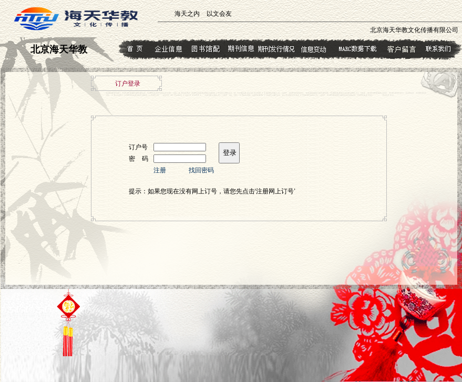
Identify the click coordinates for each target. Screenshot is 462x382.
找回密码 (201, 170)
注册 (159, 170)
